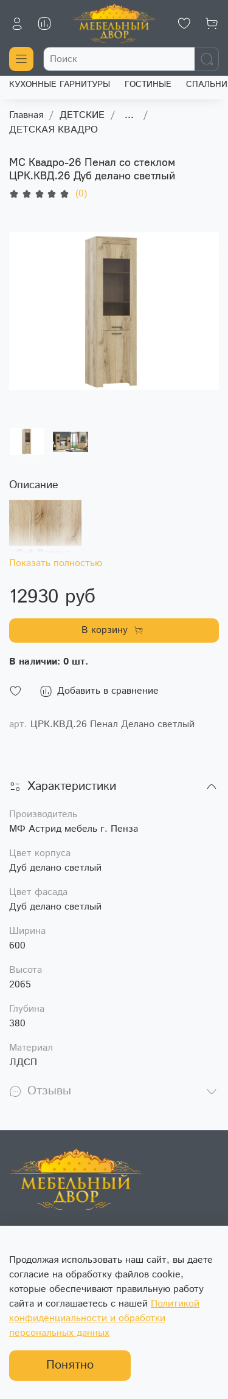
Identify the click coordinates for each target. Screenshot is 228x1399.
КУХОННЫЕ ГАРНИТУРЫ (59, 84)
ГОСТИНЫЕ (148, 84)
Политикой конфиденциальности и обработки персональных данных (104, 1318)
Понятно (70, 1365)
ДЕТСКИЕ (82, 115)
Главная (26, 115)
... (129, 115)
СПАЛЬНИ (206, 84)
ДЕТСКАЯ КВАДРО (53, 130)
